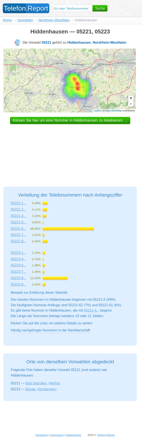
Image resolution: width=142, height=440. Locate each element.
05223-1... (18, 253)
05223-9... (18, 284)
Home (7, 20)
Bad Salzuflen (36, 383)
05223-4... (18, 259)
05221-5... (18, 222)
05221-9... (18, 241)
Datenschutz (73, 435)
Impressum (57, 435)
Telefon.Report (106, 435)
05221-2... (18, 209)
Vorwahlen (25, 20)
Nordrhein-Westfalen (54, 20)
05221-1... (18, 203)
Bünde (30, 389)
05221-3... (18, 216)
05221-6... (18, 228)
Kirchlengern (47, 389)
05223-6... (18, 265)
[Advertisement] (70, 151)
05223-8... (18, 278)
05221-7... (18, 235)
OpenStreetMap (113, 110)
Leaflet (97, 110)
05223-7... (18, 271)
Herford (54, 383)
